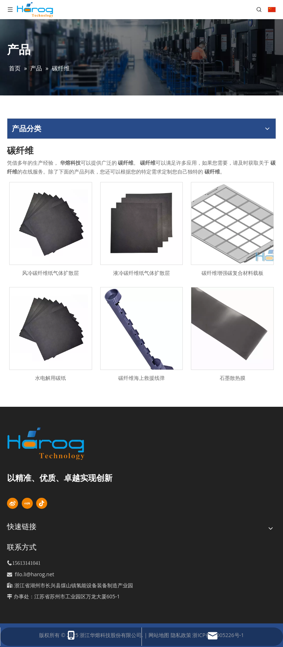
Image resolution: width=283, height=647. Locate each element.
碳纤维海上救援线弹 (141, 377)
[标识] (58, 443)
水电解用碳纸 (50, 377)
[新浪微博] (12, 503)
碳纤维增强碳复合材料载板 (232, 272)
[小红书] (27, 503)
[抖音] (41, 503)
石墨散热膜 (232, 377)
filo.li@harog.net (34, 574)
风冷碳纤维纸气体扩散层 (50, 272)
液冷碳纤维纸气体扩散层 (141, 272)
